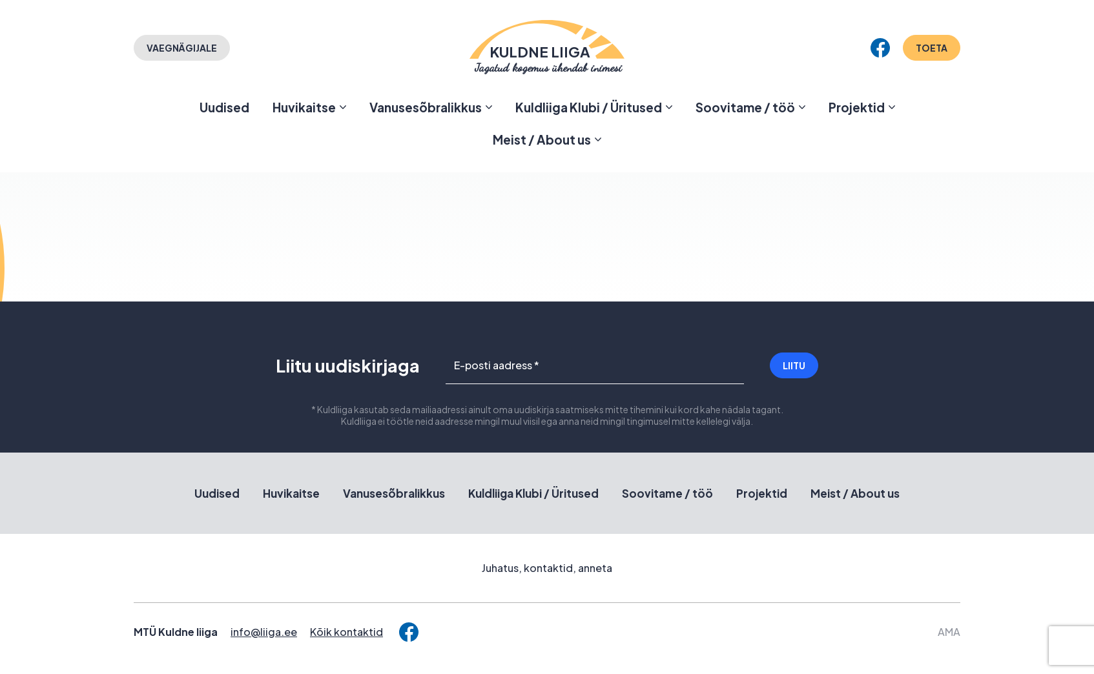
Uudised (224, 107)
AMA (949, 631)
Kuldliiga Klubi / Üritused (588, 107)
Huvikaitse (304, 107)
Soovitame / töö (745, 107)
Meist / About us (542, 139)
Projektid (857, 107)
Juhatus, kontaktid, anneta (547, 568)
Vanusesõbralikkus (425, 107)
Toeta (931, 48)
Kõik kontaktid (346, 631)
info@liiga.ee (264, 631)
